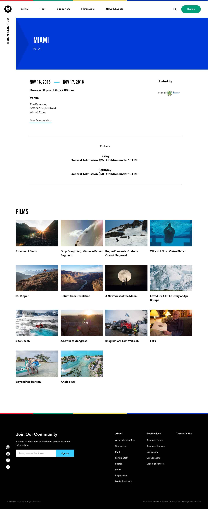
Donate (191, 9)
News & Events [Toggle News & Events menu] (114, 9)
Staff (117, 452)
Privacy (165, 502)
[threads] (8, 467)
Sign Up (65, 454)
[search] (174, 9)
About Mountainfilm (125, 440)
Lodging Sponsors (155, 464)
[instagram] (8, 453)
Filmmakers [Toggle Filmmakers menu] (87, 9)
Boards (118, 464)
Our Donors (152, 452)
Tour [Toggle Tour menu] (42, 9)
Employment (121, 476)
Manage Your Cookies (191, 502)
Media (118, 470)
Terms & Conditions (151, 502)
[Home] (8, 24)
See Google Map (40, 120)
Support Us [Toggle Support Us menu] (63, 9)
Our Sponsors (153, 458)
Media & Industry (123, 482)
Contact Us (120, 446)
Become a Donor (154, 440)
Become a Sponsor (155, 446)
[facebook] (8, 460)
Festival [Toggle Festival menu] (24, 9)
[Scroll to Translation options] (8, 447)
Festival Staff (121, 458)
